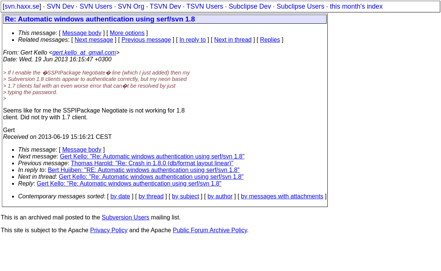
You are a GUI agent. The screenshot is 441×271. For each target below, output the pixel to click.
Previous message (146, 40)
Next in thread (233, 40)
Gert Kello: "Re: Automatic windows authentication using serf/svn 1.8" (152, 156)
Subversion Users (125, 217)
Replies (270, 40)
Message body (81, 33)
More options (127, 33)
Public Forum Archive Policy (210, 230)
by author (220, 196)
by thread (151, 196)
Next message (94, 40)
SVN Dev (60, 6)
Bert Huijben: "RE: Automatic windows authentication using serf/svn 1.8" (143, 170)
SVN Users (95, 6)
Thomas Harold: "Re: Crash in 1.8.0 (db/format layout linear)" (152, 163)
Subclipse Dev (250, 6)
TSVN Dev (165, 6)
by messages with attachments (282, 196)
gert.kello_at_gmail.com (84, 52)
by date (120, 196)
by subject (185, 196)
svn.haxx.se (22, 6)
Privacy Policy (109, 230)
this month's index (356, 6)
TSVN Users (204, 6)
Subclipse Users (300, 6)
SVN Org (131, 6)
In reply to (192, 40)
